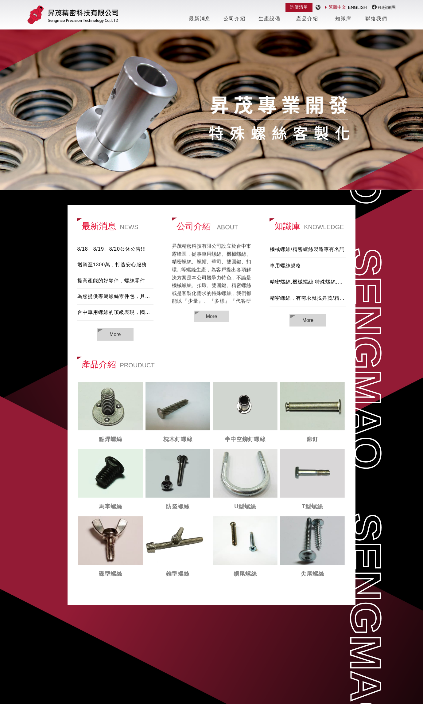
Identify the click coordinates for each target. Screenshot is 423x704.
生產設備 (269, 18)
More (211, 316)
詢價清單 (299, 7)
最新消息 (200, 18)
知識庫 (343, 18)
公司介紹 (234, 18)
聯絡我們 (376, 18)
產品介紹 (307, 18)
